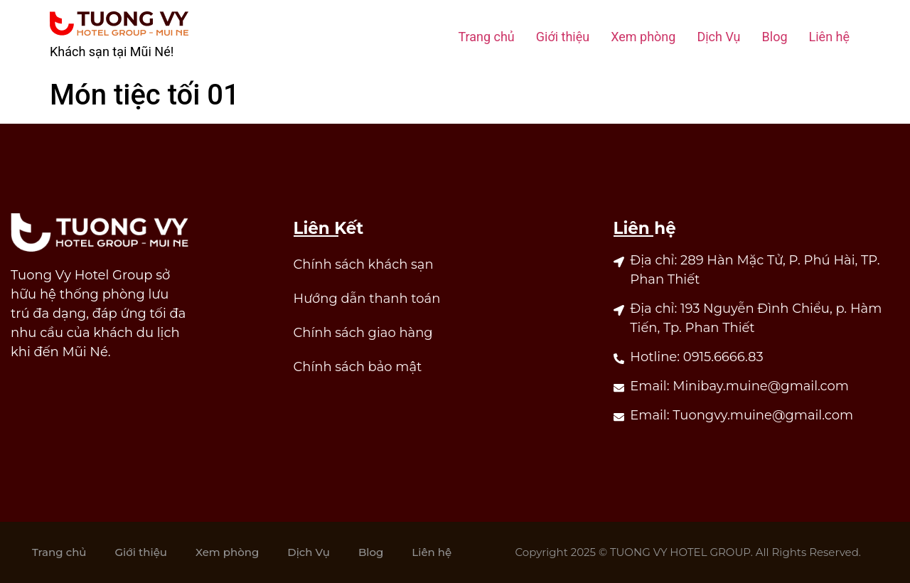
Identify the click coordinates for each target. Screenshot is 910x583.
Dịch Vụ (718, 36)
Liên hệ (829, 36)
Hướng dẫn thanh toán (367, 298)
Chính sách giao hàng (363, 333)
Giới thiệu (562, 36)
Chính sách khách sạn (364, 264)
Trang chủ (486, 36)
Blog (775, 36)
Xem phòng (643, 36)
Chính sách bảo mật (358, 367)
